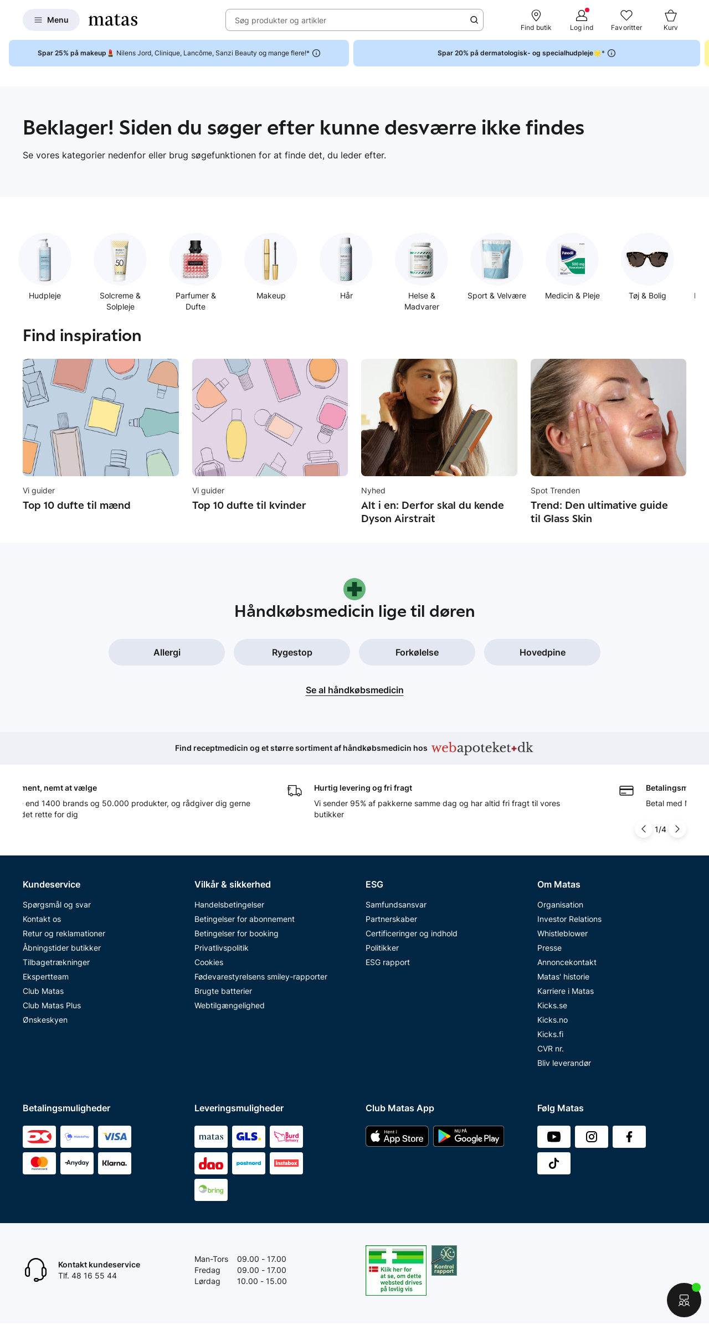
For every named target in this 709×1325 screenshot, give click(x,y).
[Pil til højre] (677, 829)
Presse (549, 947)
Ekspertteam (46, 976)
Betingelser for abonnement (244, 919)
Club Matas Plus (52, 1005)
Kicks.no (552, 1019)
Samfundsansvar (396, 904)
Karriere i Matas (565, 991)
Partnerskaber (391, 919)
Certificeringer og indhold (412, 933)
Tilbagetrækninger (56, 962)
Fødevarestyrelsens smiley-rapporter (260, 976)
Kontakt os (42, 919)
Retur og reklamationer (64, 933)
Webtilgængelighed (229, 1005)
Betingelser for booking (236, 933)
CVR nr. (550, 1048)
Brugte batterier (223, 991)
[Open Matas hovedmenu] (51, 20)
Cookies (208, 962)
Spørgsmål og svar (57, 904)
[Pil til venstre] (644, 829)
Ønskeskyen (45, 1019)
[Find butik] (536, 19)
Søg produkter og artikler (280, 20)
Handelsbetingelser (229, 904)
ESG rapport (388, 962)
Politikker (382, 947)
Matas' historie (563, 976)
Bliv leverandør (564, 1063)
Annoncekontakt (567, 962)
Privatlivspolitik (221, 947)
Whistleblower (562, 933)
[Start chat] (684, 1300)
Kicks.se (552, 1005)
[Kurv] (670, 19)
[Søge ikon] (474, 20)
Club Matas (43, 991)
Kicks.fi (550, 1034)
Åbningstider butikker (62, 947)
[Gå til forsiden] (113, 20)
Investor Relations (569, 919)
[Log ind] (582, 19)
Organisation (560, 904)
